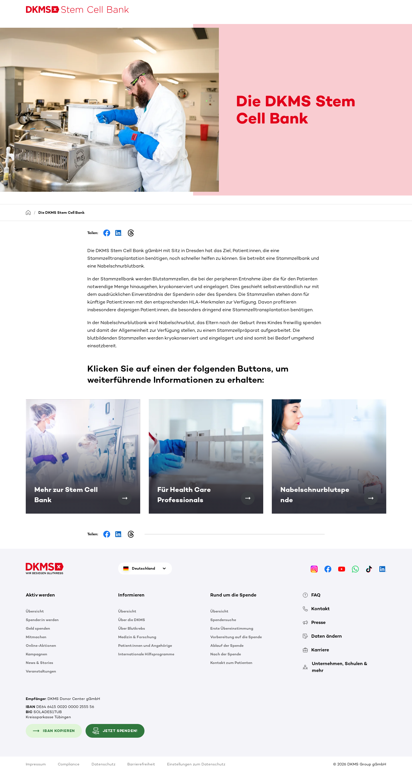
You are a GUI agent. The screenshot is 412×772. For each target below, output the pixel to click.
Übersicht (35, 611)
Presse (314, 622)
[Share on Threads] (130, 233)
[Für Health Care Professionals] (248, 498)
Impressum (36, 764)
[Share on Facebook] (106, 233)
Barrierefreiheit (141, 764)
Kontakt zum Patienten (231, 663)
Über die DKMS (131, 620)
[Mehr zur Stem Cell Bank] (125, 498)
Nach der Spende (225, 654)
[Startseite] (28, 212)
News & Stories (39, 663)
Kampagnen (36, 654)
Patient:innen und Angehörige (145, 645)
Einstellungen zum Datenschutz (196, 764)
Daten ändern (322, 636)
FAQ (311, 595)
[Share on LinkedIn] (118, 233)
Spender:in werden (42, 620)
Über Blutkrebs (131, 628)
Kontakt (316, 608)
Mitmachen (36, 637)
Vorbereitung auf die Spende (236, 637)
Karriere (316, 650)
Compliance (69, 764)
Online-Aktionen (41, 645)
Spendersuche (223, 620)
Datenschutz (103, 764)
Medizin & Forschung (137, 637)
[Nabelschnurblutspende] (371, 498)
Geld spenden (38, 628)
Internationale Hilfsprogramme (146, 654)
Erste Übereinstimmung (231, 628)
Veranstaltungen (41, 671)
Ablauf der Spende (226, 645)
